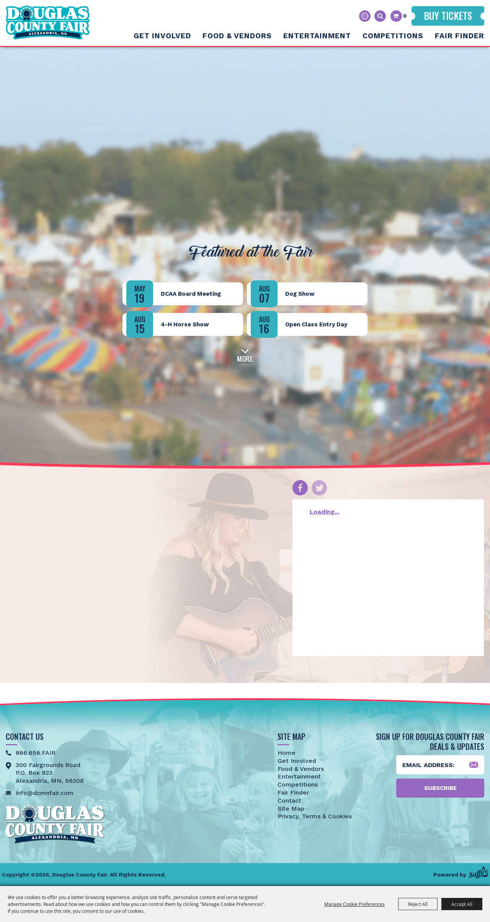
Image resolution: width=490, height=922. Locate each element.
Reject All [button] (418, 904)
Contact (289, 800)
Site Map (291, 808)
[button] (245, 354)
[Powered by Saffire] (478, 872)
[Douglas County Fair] (48, 22)
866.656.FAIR (36, 752)
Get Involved (162, 35)
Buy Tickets (448, 15)
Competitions (393, 35)
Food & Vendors (237, 35)
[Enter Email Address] (440, 764)
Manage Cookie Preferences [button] (354, 904)
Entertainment (317, 35)
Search (380, 16)
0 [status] (405, 16)
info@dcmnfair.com (45, 793)
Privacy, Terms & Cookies (315, 816)
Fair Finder (459, 35)
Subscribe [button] (440, 788)
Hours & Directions (365, 16)
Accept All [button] (461, 904)
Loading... (324, 511)
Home (287, 752)
